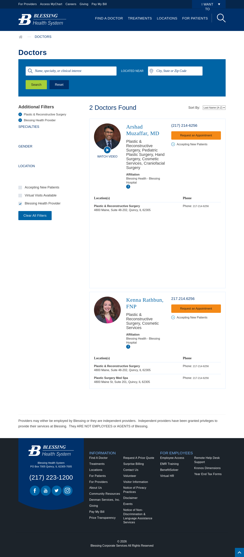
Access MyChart (51, 4)
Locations (167, 18)
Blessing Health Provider (40, 120)
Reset (59, 84)
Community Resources (104, 493)
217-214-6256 (201, 206)
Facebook (35, 491)
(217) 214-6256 (184, 125)
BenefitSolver (169, 469)
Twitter (57, 491)
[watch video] (107, 150)
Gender (25, 146)
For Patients (195, 18)
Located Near (132, 70)
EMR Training (169, 463)
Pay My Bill (99, 4)
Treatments (140, 18)
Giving (84, 4)
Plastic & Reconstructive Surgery (45, 114)
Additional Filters (36, 106)
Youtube (46, 491)
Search (221, 18)
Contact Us (130, 469)
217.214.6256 (183, 298)
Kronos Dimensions (207, 468)
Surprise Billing (133, 463)
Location (26, 166)
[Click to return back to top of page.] (239, 552)
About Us (95, 487)
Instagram (68, 491)
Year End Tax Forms (208, 474)
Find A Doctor (109, 18)
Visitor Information (135, 481)
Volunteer (129, 475)
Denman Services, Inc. (104, 499)
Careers (70, 4)
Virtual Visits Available (41, 195)
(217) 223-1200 (51, 477)
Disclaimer (130, 497)
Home (20, 37)
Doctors (43, 37)
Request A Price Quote (138, 457)
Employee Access (172, 457)
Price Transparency (102, 517)
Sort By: (194, 107)
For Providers (27, 4)
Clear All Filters (35, 215)
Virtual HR (167, 475)
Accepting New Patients (42, 187)
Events (128, 503)
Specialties (28, 127)
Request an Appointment (196, 135)
